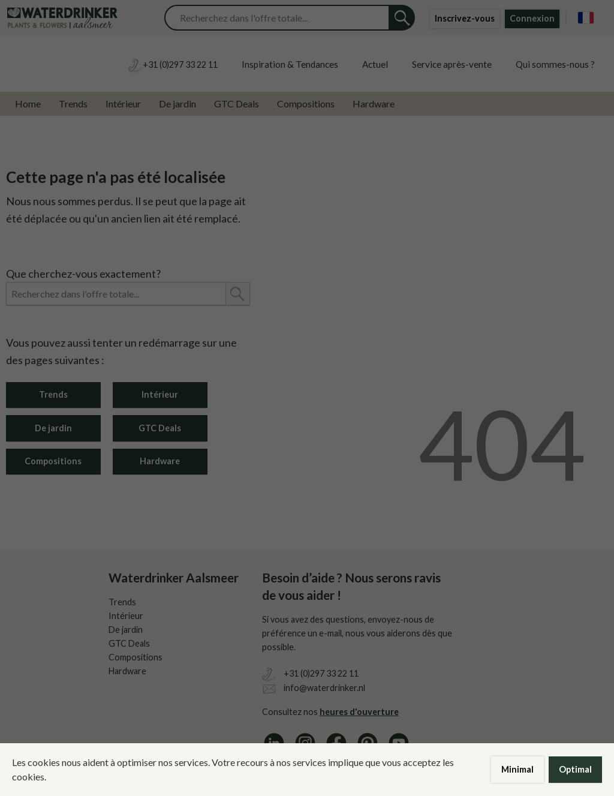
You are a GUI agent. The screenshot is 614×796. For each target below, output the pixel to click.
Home (28, 103)
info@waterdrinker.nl (324, 688)
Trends (73, 103)
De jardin (177, 103)
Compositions (306, 103)
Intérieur (123, 103)
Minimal (517, 769)
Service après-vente (452, 64)
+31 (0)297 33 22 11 (321, 673)
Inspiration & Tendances (290, 64)
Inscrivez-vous (465, 18)
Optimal (575, 769)
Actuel (375, 64)
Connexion (532, 18)
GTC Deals (236, 103)
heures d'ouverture (359, 712)
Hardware (374, 103)
